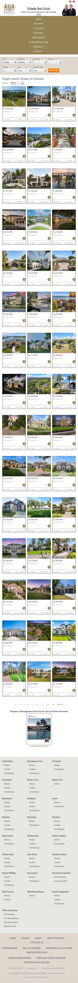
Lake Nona (32, 854)
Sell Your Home (32, 948)
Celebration (7, 761)
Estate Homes (60, 877)
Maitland (31, 798)
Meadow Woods (59, 854)
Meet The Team (55, 938)
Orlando (6, 817)
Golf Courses (8, 891)
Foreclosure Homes (19, 957)
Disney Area (32, 779)
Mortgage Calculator (59, 948)
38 (48, 704)
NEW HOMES (38, 24)
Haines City (57, 779)
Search (25, 938)
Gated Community (60, 891)
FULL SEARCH (38, 28)
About (38, 938)
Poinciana (31, 817)
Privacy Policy (31, 977)
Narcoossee (32, 873)
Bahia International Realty (53, 968)
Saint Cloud (7, 835)
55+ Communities (11, 918)
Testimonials (9, 948)
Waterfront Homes (35, 891)
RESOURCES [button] (38, 47)
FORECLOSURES (39, 37)
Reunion (56, 817)
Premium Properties (61, 873)
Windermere (33, 835)
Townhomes (9, 773)
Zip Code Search (11, 922)
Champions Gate (34, 761)
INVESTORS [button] (38, 33)
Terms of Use (43, 977)
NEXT (60, 704)
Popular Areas (10, 926)
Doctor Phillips (9, 873)
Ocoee (55, 798)
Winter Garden (59, 835)
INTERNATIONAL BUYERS (38, 42)
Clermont (56, 761)
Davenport (7, 779)
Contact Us (36, 942)
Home (13, 938)
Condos (7, 769)
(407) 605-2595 (15, 968)
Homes (7, 765)
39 (53, 704)
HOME (38, 19)
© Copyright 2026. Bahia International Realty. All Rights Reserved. (36, 973)
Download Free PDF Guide (39, 730)
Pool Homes (9, 914)
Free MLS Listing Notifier (51, 957)
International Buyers (37, 962)
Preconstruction (37, 952)
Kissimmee (7, 798)
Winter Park (8, 854)
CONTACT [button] (38, 51)
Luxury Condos (60, 881)
